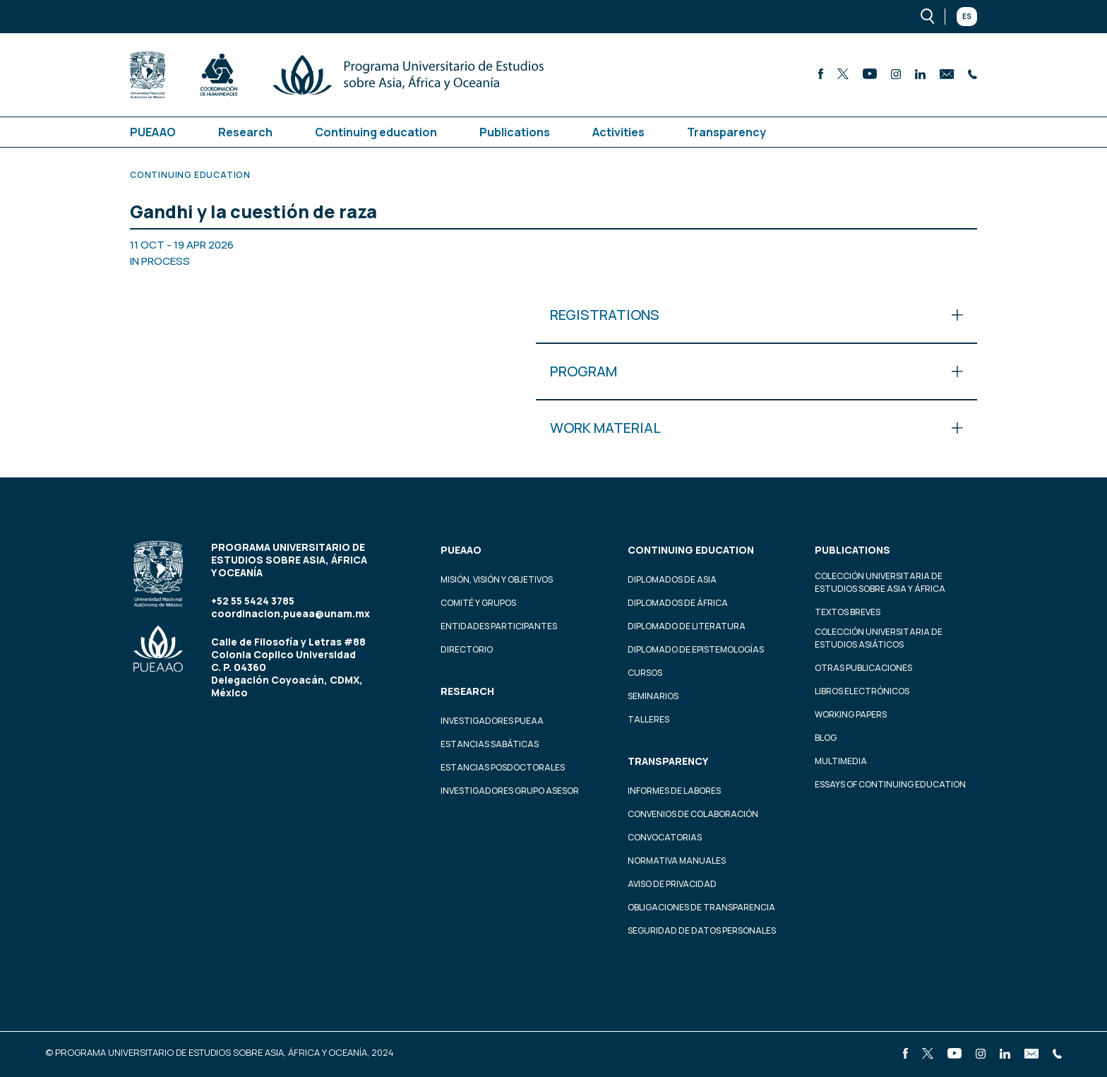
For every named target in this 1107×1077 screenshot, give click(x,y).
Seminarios (653, 696)
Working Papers (851, 714)
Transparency (726, 132)
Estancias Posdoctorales (503, 767)
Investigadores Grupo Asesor (510, 791)
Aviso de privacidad (672, 884)
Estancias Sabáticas (490, 744)
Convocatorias (665, 837)
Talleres (648, 719)
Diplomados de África (678, 603)
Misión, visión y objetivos (497, 579)
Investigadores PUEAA (492, 721)
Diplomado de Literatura (687, 626)
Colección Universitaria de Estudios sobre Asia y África (880, 582)
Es (966, 16)
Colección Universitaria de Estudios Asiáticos (879, 638)
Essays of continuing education (890, 784)
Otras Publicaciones (863, 668)
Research (245, 132)
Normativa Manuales (677, 861)
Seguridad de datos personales (702, 930)
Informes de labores (674, 791)
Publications (514, 132)
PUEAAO (153, 132)
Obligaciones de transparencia (701, 907)
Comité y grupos (478, 603)
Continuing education (376, 132)
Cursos (645, 673)
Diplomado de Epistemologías (696, 649)
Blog (826, 738)
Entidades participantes (499, 626)
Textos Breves (847, 612)
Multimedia (841, 761)
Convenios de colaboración (693, 814)
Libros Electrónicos (862, 691)
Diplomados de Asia (672, 579)
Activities (618, 132)
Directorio (467, 649)
